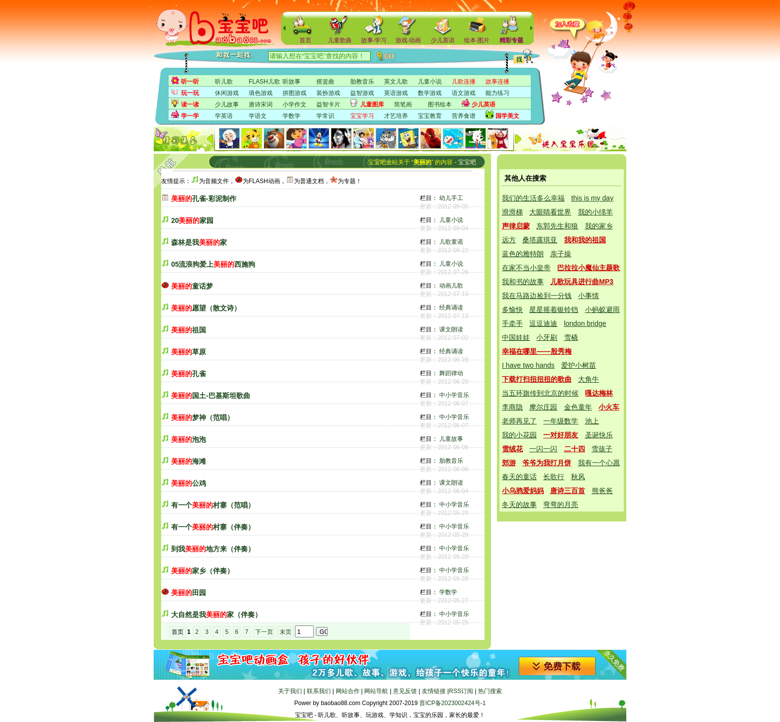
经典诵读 (451, 307)
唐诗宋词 (261, 104)
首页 (305, 40)
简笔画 (403, 104)
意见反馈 (405, 691)
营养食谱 (464, 115)
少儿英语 (443, 40)
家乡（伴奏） (202, 571)
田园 (188, 593)
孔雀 (188, 374)
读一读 (190, 104)
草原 (188, 352)
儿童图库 (372, 104)
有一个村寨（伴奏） (213, 527)
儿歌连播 (464, 81)
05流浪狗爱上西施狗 (213, 264)
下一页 (264, 631)
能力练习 (497, 93)
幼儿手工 (451, 198)
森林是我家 (199, 242)
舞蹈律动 (451, 373)
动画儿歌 (451, 285)
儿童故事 (451, 438)
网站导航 (376, 691)
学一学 (190, 115)
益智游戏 (362, 93)
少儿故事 (227, 104)
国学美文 (507, 115)
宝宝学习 (362, 115)
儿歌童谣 (451, 241)
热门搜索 (490, 691)
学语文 (258, 115)
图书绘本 (440, 104)
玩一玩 (190, 93)
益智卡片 (328, 104)
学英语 (224, 115)
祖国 (188, 330)
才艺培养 (396, 115)
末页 (286, 631)
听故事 (291, 81)
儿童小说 (430, 81)
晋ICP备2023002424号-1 (452, 703)
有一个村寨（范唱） (213, 505)
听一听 (190, 81)
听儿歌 (224, 81)
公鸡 (188, 483)
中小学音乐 (454, 395)
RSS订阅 (461, 691)
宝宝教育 (430, 115)
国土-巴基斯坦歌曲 (210, 396)
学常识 (325, 115)
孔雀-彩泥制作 (203, 199)
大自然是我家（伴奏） (216, 615)
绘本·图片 (476, 40)
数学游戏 (430, 93)
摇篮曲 (325, 81)
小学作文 (294, 104)
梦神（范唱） (202, 417)
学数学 (291, 115)
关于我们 (290, 691)
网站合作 (348, 691)
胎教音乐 (362, 81)
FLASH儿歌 (264, 81)
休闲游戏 (227, 93)
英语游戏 (396, 93)
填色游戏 (261, 93)
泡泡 (188, 439)
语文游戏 (464, 93)
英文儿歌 (396, 81)
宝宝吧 (467, 162)
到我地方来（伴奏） (213, 549)
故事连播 (497, 81)
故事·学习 (374, 40)
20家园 (192, 220)
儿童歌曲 (340, 40)
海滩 (188, 461)
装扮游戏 (328, 93)
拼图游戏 (294, 93)
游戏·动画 (408, 40)
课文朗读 (451, 329)
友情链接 (434, 691)
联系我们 (319, 691)
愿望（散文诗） (206, 308)
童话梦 (192, 286)
